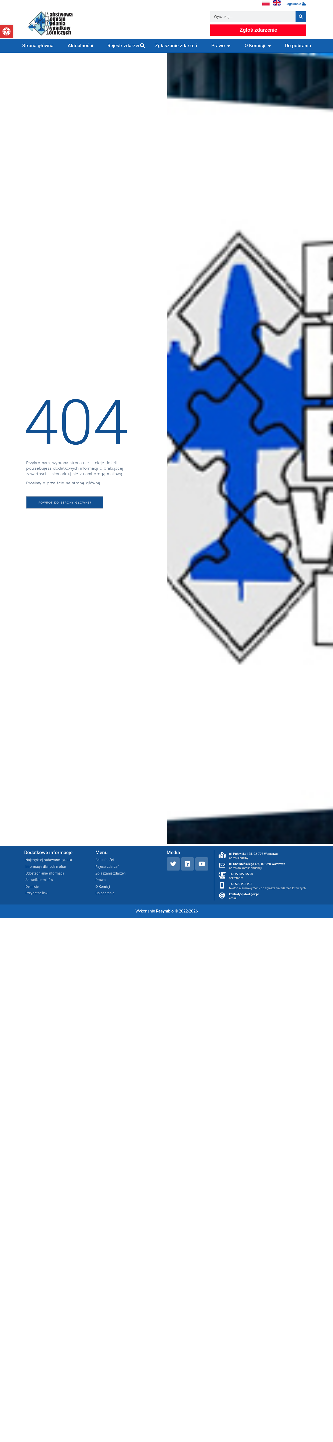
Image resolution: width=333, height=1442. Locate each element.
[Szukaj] (301, 16)
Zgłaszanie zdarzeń (176, 45)
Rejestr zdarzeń (124, 45)
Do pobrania (298, 45)
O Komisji (258, 46)
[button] (6, 31)
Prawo (220, 46)
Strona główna (37, 45)
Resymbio (165, 911)
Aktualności (80, 45)
